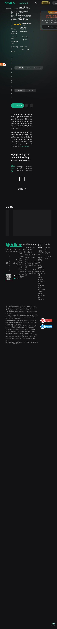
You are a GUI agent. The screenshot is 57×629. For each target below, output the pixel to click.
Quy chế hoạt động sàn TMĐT (41, 288)
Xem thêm (23, 27)
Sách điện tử (23, 3)
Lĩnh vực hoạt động (21, 258)
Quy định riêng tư (31, 255)
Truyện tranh (23, 19)
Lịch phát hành (48, 257)
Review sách (47, 253)
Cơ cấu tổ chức (22, 253)
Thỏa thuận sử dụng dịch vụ (30, 248)
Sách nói (22, 15)
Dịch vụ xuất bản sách (21, 276)
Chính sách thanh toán (40, 260)
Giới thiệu (22, 249)
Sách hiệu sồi (23, 11)
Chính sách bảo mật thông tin (41, 296)
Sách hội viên (23, 7)
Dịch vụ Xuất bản (25, 23)
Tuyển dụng (21, 268)
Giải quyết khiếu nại (41, 267)
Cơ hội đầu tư (21, 263)
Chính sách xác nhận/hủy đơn (41, 280)
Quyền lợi (28, 252)
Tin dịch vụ (47, 248)
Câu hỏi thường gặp (30, 258)
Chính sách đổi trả (41, 252)
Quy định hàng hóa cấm (41, 273)
